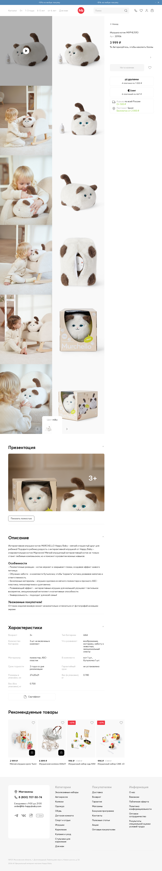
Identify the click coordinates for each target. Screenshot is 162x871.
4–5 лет (41, 10)
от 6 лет (52, 10)
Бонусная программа (103, 810)
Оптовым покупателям (103, 829)
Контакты (97, 815)
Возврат (96, 797)
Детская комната (64, 815)
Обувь (58, 810)
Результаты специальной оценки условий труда (140, 824)
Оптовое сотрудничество (137, 815)
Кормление (61, 829)
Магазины (97, 806)
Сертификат (34, 697)
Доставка (97, 792)
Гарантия (97, 801)
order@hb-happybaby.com (27, 807)
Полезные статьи (101, 820)
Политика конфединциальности (140, 807)
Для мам (63, 10)
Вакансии (134, 797)
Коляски (59, 801)
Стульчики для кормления (62, 840)
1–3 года (29, 10)
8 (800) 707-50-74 (31, 798)
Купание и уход (63, 834)
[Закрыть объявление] (158, 2)
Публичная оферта (139, 801)
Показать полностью (21, 518)
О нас (132, 792)
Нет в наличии (127, 67)
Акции (95, 824)
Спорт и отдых (62, 820)
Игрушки (59, 824)
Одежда (59, 806)
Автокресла (61, 797)
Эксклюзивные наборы (66, 792)
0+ (21, 10)
